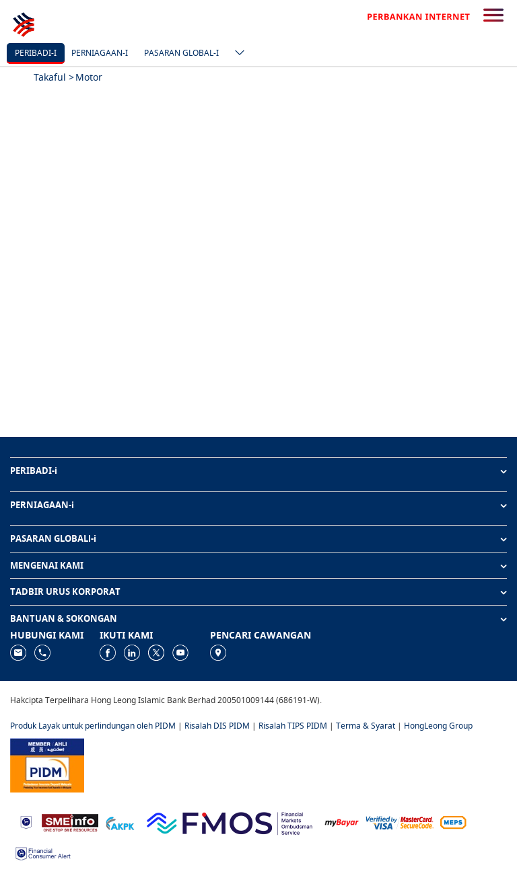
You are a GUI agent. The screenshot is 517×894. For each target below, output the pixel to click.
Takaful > (54, 77)
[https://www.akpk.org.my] (120, 821)
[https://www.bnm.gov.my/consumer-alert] (43, 852)
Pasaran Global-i (181, 52)
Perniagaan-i (99, 52)
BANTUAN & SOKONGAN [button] (63, 618)
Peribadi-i (36, 52)
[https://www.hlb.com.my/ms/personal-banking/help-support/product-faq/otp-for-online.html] (400, 821)
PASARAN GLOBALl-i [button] (53, 538)
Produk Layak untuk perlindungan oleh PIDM (93, 725)
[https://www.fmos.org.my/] (229, 821)
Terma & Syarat (365, 725)
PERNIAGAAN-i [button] (42, 505)
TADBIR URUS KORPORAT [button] (65, 591)
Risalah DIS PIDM (217, 725)
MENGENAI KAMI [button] (46, 565)
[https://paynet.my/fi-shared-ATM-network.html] (453, 821)
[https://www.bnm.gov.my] (25, 821)
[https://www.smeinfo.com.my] (70, 821)
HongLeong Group (438, 725)
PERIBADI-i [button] (33, 470)
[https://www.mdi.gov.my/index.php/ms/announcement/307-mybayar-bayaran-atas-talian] (341, 821)
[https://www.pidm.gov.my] (47, 764)
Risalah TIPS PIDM (292, 725)
